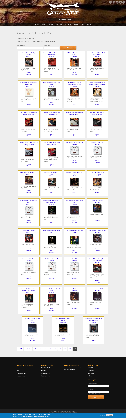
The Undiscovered (45, 376)
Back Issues (91, 370)
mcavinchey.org (21, 376)
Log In (89, 24)
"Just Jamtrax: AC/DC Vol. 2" (97, 142)
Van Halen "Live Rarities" (29, 230)
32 (45, 348)
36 (65, 348)
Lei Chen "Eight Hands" (74, 288)
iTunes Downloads (45, 367)
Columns (50, 24)
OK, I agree (102, 417)
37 (70, 348)
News (43, 24)
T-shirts (90, 376)
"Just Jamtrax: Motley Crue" (74, 259)
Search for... (47, 45)
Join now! (72, 369)
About (18, 370)
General (29, 72)
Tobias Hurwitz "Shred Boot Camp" (97, 230)
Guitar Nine (28, 56)
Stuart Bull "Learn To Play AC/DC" (28, 172)
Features (59, 24)
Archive (76, 24)
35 (60, 348)
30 (35, 348)
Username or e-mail (93, 383)
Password (90, 389)
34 (55, 348)
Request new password (93, 393)
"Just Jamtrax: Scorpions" (51, 259)
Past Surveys (91, 373)
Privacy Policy (82, 414)
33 (50, 348)
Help (83, 24)
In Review (28, 74)
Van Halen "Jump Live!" (97, 200)
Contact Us (90, 367)
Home (37, 24)
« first (20, 348)
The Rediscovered (45, 373)
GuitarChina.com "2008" (97, 288)
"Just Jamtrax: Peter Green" (28, 259)
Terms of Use (71, 414)
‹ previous (27, 348)
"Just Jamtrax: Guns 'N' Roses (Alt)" (74, 142)
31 (40, 348)
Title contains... (21, 45)
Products (68, 24)
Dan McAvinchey (21, 373)
